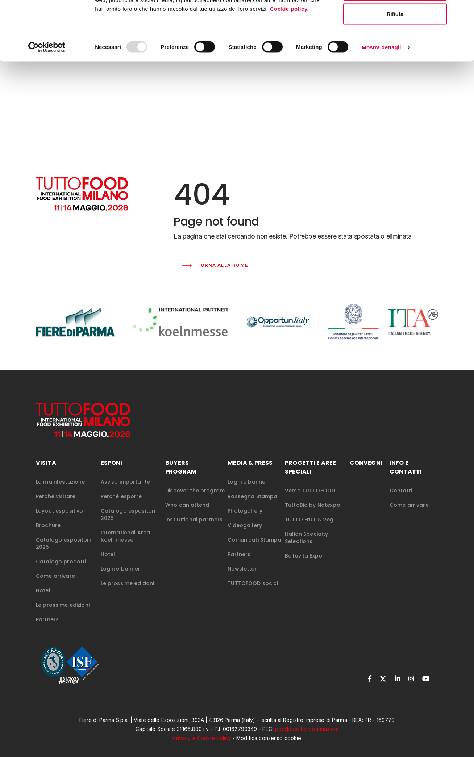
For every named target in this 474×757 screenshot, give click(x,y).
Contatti (401, 500)
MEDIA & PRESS (250, 472)
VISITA (46, 472)
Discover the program (195, 500)
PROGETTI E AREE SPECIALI (310, 476)
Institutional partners (194, 529)
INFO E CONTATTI (406, 476)
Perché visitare (55, 505)
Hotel (43, 600)
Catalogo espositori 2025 (63, 553)
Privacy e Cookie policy (201, 747)
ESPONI (111, 472)
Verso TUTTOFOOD (310, 500)
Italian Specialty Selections (306, 547)
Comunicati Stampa (254, 549)
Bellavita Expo (303, 565)
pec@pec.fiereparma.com (306, 738)
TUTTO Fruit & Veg (309, 529)
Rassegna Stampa (252, 505)
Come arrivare (55, 585)
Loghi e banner (121, 578)
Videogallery (245, 534)
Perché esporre (121, 505)
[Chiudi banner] (462, 11)
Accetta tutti (395, 19)
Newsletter (242, 578)
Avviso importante (125, 491)
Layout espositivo (59, 520)
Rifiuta (395, 66)
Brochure (48, 534)
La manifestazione (60, 491)
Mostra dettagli (381, 100)
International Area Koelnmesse (125, 545)
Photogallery (245, 520)
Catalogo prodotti (61, 571)
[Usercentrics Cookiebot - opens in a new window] (47, 99)
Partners (47, 628)
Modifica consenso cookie (268, 747)
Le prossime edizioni (63, 614)
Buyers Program (180, 476)
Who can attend (187, 514)
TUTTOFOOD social (253, 592)
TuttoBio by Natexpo (312, 514)
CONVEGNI (366, 472)
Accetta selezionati (394, 43)
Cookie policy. (290, 61)
